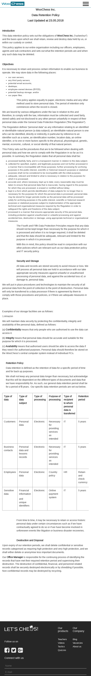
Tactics (61, 646)
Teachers (62, 639)
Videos (61, 643)
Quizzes (62, 650)
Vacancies (78, 643)
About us (77, 646)
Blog (75, 639)
